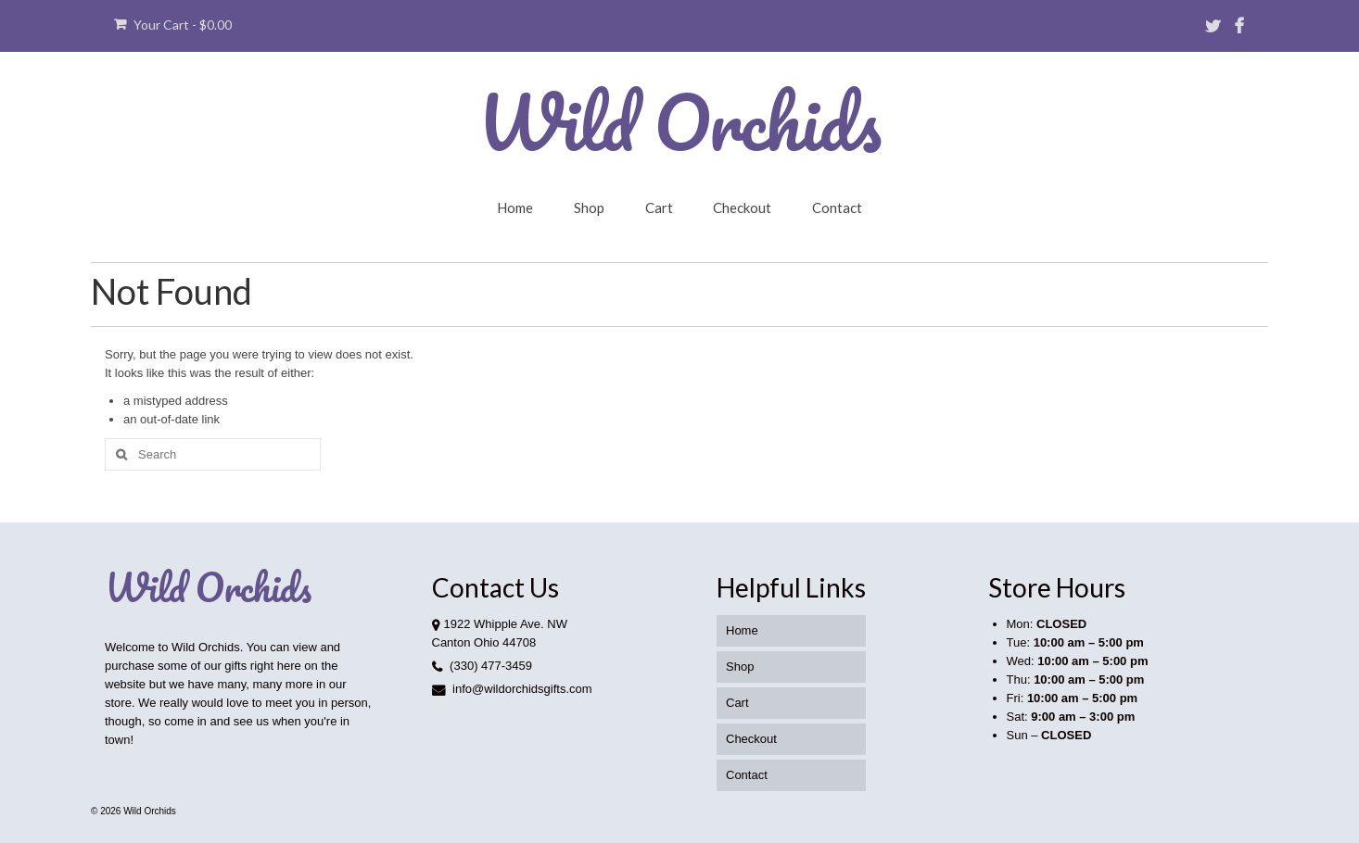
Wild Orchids (679, 121)
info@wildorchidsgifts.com (512, 689)
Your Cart (173, 24)
